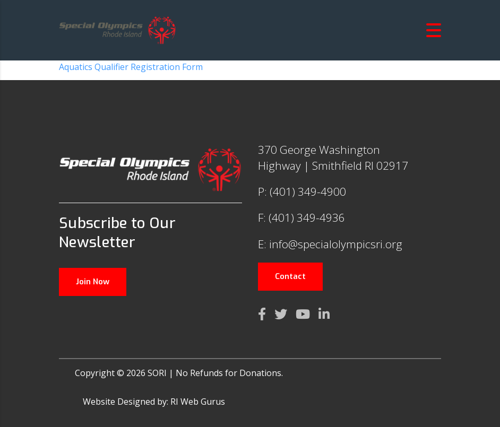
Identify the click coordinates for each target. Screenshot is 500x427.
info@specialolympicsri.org (335, 244)
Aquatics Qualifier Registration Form (131, 67)
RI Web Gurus (197, 401)
